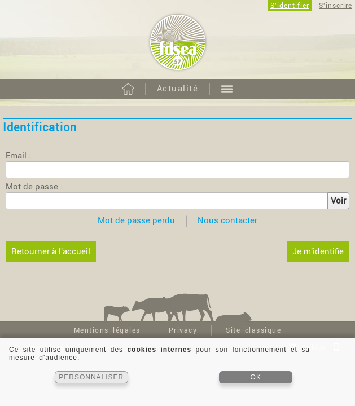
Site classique (253, 330)
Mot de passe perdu (136, 220)
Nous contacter (227, 220)
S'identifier (289, 6)
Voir (338, 201)
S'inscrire (335, 6)
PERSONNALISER (91, 377)
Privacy (183, 330)
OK (256, 377)
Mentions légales (107, 330)
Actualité (178, 88)
